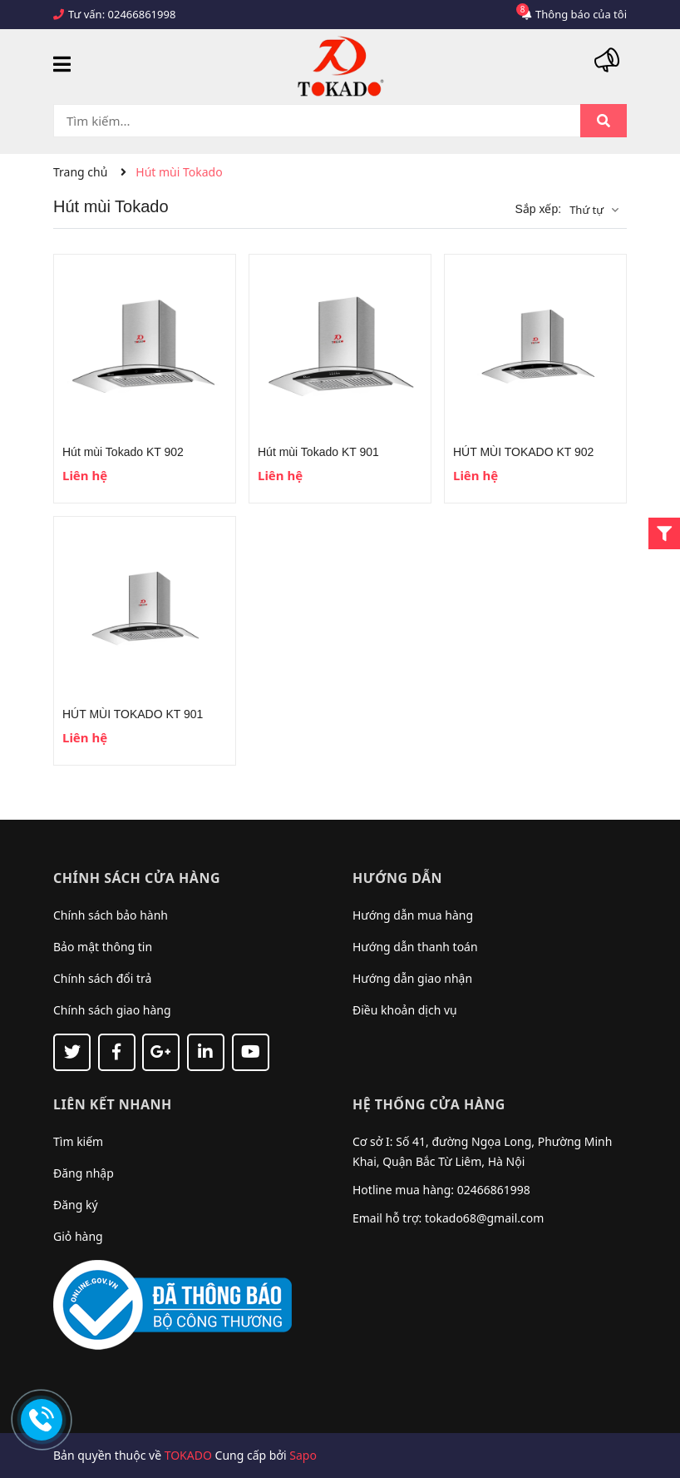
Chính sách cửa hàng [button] (136, 878)
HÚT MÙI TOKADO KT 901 (132, 714)
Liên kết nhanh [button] (112, 1104)
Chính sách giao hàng (112, 1010)
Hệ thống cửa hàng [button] (428, 1104)
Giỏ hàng (78, 1236)
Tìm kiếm (78, 1141)
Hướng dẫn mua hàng (412, 915)
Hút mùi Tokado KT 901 (318, 452)
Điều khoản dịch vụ (404, 1010)
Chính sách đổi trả (102, 978)
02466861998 (142, 14)
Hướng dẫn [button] (397, 878)
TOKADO (188, 1455)
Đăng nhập (83, 1173)
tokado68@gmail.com (484, 1218)
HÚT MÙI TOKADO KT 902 (523, 452)
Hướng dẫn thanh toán (415, 947)
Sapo (303, 1455)
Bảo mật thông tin (102, 947)
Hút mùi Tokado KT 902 (123, 452)
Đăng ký (75, 1205)
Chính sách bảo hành (110, 915)
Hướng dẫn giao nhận (412, 978)
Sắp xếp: (538, 209)
